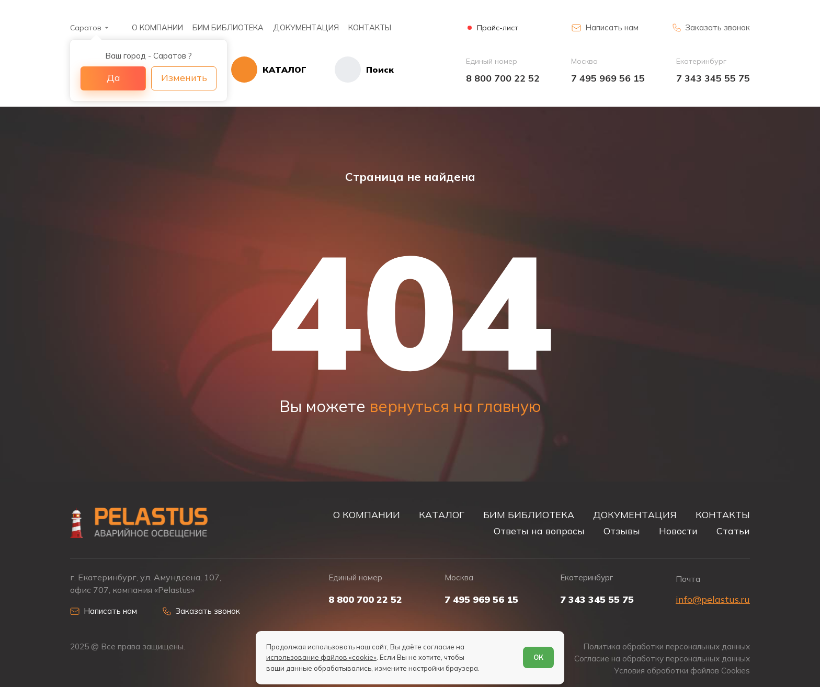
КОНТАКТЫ (369, 27)
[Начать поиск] (350, 69)
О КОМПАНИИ (157, 27)
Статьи (733, 530)
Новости (678, 530)
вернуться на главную (455, 406)
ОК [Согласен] (538, 657)
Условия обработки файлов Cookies (682, 670)
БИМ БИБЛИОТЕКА (228, 27)
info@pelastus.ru (713, 599)
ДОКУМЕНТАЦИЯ (306, 27)
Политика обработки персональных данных (666, 646)
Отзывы (621, 530)
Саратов (85, 27)
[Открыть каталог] (268, 69)
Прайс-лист (497, 28)
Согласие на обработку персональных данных (662, 658)
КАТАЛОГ (441, 514)
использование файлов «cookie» (321, 657)
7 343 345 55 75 (713, 78)
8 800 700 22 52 (503, 78)
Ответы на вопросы (539, 530)
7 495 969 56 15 (608, 78)
